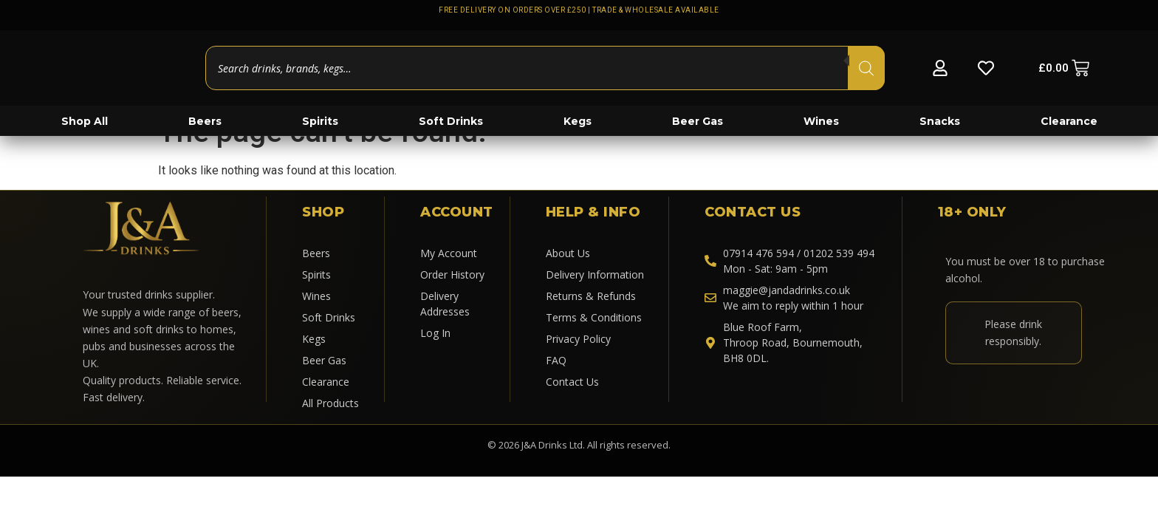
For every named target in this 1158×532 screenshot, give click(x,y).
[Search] (866, 68)
